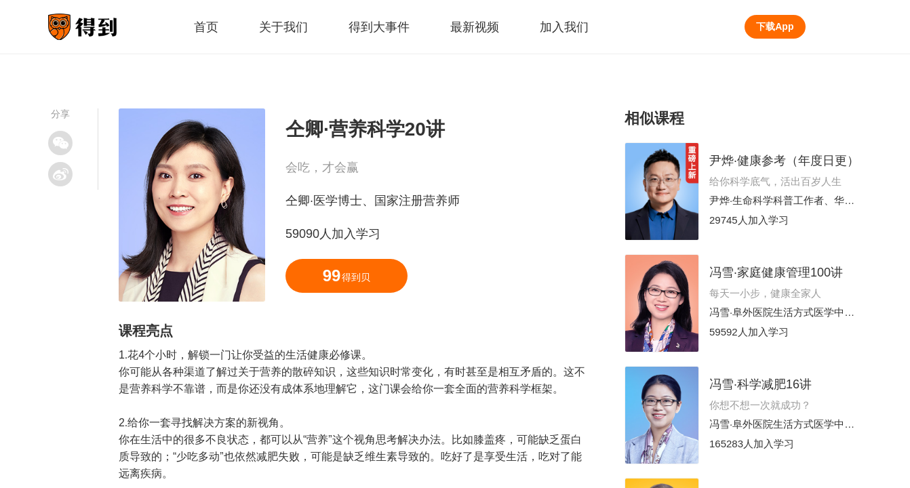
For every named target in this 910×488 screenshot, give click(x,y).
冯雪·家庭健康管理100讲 (776, 272)
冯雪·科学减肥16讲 (760, 384)
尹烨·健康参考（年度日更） (784, 160)
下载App (774, 26)
